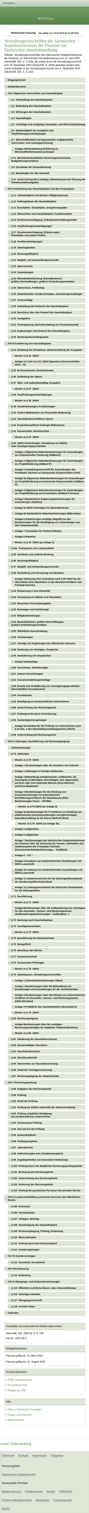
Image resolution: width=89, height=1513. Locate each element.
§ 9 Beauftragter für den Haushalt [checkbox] (30, 173)
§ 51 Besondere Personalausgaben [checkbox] (31, 603)
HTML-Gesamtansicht (18, 1380)
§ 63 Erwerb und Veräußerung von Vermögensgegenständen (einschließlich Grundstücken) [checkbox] (45, 687)
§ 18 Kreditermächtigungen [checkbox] (26, 241)
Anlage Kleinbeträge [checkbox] (26, 661)
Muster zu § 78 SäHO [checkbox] (27, 968)
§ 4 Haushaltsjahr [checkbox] (21, 118)
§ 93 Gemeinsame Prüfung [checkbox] (26, 1123)
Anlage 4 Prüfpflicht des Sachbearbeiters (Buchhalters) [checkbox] (46, 1007)
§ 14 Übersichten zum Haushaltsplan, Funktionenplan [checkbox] (41, 214)
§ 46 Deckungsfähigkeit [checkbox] (24, 560)
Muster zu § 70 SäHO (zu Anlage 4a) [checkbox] (38, 823)
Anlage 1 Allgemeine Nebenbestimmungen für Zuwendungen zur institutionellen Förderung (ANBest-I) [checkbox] (49, 453)
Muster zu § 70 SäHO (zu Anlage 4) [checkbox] (37, 806)
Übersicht (8, 1455)
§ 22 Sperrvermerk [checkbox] (22, 266)
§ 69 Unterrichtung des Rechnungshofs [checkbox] (33, 735)
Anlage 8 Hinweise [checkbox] (25, 536)
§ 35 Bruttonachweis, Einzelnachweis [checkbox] (32, 370)
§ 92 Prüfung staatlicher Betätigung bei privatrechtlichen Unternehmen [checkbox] (31, 1115)
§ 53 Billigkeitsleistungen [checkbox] (25, 615)
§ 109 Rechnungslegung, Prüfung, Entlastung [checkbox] (37, 1231)
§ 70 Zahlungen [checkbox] (20, 754)
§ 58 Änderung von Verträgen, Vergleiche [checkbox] (34, 649)
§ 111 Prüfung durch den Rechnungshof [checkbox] (34, 1243)
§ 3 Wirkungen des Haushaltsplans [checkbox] (31, 112)
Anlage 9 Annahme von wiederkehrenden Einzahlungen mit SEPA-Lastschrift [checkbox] (48, 862)
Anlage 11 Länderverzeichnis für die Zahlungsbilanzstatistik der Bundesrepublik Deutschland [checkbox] (48, 880)
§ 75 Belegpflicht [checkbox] (21, 944)
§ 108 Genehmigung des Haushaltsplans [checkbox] (34, 1225)
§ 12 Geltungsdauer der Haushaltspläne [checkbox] (33, 201)
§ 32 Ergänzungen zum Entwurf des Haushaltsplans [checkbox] (40, 331)
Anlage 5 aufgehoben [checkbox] (27, 829)
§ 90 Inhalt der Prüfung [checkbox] (24, 1101)
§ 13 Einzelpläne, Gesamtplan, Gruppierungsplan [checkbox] (39, 207)
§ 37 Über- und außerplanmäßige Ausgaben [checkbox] (36, 383)
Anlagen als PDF (15, 1390)
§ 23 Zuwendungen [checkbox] (22, 272)
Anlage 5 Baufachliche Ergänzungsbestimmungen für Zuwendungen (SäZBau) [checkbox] (45, 500)
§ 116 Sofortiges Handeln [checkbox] (25, 1294)
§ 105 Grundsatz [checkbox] (20, 1206)
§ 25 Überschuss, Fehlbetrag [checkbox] (27, 287)
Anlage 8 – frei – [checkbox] (24, 855)
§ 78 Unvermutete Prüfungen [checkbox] (27, 962)
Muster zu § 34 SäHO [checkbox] (27, 356)
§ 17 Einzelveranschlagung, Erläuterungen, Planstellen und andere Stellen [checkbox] (35, 234)
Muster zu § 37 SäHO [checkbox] (27, 388)
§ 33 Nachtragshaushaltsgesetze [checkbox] (29, 337)
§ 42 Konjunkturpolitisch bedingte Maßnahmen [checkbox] (38, 425)
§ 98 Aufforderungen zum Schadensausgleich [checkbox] (37, 1153)
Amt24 (50, 1491)
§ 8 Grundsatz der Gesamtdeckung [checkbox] (31, 167)
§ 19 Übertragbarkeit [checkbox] (23, 247)
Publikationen (34, 1491)
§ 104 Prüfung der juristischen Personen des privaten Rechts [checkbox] (45, 1190)
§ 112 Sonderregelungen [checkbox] (25, 1249)
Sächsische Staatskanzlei (19, 1474)
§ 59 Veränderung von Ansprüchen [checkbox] (31, 655)
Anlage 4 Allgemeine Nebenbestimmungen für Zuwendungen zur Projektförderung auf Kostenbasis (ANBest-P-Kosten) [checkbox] (49, 492)
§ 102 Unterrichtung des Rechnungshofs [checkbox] (34, 1178)
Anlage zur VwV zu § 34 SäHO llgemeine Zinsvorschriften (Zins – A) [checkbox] (47, 363)
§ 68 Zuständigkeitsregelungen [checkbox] (29, 720)
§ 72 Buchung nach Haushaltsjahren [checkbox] (32, 920)
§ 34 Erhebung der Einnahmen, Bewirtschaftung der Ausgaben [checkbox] (46, 350)
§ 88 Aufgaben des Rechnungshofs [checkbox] (31, 1089)
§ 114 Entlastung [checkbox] (21, 1275)
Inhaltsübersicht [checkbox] (17, 86)
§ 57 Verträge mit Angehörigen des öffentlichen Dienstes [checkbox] (43, 643)
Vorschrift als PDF (16, 1385)
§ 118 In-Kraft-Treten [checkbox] (23, 1306)
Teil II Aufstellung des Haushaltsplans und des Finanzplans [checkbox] (41, 189)
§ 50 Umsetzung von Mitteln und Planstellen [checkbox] (36, 597)
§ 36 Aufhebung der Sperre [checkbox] (26, 376)
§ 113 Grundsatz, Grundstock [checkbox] (28, 1262)
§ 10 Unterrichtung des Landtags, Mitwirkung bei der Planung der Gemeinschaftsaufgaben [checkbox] (48, 181)
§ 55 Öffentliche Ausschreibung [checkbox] (29, 631)
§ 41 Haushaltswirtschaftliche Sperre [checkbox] (32, 419)
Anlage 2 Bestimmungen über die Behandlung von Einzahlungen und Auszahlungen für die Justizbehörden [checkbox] (46, 988)
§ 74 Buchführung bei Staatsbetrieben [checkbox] (33, 938)
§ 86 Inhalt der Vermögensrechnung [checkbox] (31, 1070)
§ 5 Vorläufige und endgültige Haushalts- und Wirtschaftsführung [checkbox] (48, 124)
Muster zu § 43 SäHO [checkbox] (27, 437)
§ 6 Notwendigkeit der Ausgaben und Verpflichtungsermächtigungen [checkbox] (32, 132)
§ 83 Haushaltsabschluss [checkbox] (25, 1051)
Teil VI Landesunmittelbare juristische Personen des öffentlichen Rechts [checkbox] (44, 1198)
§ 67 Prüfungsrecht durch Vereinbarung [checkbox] (33, 714)
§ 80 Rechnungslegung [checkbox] (24, 1018)
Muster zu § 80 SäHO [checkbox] (27, 1033)
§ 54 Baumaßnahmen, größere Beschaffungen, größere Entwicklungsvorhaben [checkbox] (37, 623)
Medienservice (11, 1491)
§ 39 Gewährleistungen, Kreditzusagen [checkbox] (33, 406)
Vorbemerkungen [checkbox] (21, 747)
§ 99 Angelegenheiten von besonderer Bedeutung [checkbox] (39, 1159)
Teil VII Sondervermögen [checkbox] (21, 1256)
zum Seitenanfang (15, 1444)
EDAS (6, 1508)
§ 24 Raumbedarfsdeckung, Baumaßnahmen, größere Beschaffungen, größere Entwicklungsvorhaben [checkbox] (43, 280)
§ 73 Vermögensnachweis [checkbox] (26, 926)
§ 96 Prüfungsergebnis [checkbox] (24, 1141)
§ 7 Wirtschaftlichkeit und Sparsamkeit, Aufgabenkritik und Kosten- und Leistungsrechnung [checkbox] (42, 141)
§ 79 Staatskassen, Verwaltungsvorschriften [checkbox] (36, 974)
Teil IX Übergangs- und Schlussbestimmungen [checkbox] (34, 1281)
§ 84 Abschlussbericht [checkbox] (24, 1057)
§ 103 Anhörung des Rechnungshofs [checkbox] (32, 1184)
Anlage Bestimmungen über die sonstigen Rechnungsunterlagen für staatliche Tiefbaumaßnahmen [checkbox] (46, 1026)
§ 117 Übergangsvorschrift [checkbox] (26, 1300)
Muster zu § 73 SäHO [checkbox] (27, 932)
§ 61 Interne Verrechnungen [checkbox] (27, 674)
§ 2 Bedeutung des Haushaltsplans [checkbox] (31, 106)
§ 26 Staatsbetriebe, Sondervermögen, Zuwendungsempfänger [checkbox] (46, 294)
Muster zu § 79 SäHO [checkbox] (27, 1012)
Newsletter (42, 1500)
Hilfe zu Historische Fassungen (23, 1409)
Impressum (39, 1455)
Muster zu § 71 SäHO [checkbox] (27, 902)
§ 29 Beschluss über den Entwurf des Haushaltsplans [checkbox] (41, 312)
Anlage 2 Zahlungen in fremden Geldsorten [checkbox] (39, 771)
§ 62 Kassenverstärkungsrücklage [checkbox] (30, 680)
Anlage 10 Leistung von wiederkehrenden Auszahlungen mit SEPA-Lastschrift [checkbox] (48, 871)
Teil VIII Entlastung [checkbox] (18, 1268)
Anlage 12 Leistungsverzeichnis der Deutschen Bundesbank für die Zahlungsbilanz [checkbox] (49, 889)
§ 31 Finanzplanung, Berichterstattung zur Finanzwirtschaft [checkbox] (44, 324)
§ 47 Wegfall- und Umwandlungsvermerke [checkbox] (35, 566)
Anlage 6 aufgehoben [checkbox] (27, 834)
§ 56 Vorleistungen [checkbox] (22, 637)
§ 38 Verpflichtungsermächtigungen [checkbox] (31, 394)
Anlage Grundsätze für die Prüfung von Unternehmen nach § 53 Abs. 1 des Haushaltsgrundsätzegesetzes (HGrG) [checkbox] (48, 727)
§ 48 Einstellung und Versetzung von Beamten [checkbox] (37, 573)
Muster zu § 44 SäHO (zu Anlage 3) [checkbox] (34, 542)
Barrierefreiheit (14, 1420)
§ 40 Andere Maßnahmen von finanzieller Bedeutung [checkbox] (41, 412)
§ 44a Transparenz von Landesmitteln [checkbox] (32, 548)
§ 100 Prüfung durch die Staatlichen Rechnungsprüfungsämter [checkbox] (46, 1166)
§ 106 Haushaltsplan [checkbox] (23, 1212)
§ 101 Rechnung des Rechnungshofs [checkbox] (32, 1172)
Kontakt (23, 1455)
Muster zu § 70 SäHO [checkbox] (27, 760)
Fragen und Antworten (18, 1414)
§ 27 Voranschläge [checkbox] (22, 300)
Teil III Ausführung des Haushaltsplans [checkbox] (29, 343)
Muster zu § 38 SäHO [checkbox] (27, 400)
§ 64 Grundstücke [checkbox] (21, 695)
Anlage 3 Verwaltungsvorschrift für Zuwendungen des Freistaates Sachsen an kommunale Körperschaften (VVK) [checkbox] (47, 471)
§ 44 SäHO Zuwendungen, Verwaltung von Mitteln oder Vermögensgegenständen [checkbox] (39, 444)
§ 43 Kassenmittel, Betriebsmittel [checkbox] (30, 431)
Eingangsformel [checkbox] (17, 80)
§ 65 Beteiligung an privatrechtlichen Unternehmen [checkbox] (40, 701)
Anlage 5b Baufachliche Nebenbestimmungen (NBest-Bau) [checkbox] (47, 513)
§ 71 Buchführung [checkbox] (21, 896)
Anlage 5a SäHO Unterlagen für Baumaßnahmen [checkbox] (42, 508)
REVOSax (46, 19)
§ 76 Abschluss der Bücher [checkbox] (26, 950)
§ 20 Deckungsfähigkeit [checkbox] (24, 254)
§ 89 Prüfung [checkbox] (18, 1095)
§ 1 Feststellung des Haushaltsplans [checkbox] (32, 99)
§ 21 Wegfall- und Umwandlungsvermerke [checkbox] (35, 260)
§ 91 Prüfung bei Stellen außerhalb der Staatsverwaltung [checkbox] (43, 1107)
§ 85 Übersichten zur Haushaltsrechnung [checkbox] (34, 1063)
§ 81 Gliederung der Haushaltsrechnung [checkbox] (34, 1039)
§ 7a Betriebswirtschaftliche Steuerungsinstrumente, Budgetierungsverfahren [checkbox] (41, 159)
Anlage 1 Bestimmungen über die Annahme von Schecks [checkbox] (47, 765)
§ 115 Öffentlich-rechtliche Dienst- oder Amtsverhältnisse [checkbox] (43, 1288)
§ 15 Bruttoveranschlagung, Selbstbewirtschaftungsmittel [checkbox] (44, 220)
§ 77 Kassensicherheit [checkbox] (24, 956)
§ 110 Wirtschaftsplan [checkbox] (23, 1237)
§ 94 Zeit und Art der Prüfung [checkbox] (27, 1129)
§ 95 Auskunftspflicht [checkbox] (23, 1135)
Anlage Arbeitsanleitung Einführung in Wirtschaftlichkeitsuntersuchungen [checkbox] (36, 150)
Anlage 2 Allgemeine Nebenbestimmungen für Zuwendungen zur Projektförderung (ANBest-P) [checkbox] (49, 462)
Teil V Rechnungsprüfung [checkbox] (22, 1082)
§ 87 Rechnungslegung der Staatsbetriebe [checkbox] (35, 1076)
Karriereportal (62, 1500)
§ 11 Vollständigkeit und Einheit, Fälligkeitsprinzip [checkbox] (39, 195)
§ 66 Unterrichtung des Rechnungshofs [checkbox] (33, 707)
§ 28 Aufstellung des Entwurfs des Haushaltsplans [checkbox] (39, 306)
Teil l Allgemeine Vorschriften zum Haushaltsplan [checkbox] (35, 93)
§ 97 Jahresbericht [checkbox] (22, 1147)
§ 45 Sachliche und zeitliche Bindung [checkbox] (32, 554)
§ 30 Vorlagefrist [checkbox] (20, 318)
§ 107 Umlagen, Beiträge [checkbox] (25, 1219)
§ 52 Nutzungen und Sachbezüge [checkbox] (30, 609)
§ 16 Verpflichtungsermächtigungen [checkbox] (31, 226)
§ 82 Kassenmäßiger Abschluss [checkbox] (29, 1045)
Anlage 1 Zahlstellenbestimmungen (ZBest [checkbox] (38, 980)
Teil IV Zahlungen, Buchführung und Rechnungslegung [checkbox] (39, 741)
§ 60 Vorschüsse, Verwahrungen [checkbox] (29, 667)
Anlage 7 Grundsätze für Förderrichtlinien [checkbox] (38, 531)
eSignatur (57, 1455)
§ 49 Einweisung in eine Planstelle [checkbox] (30, 591)
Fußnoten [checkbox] (13, 1313)
